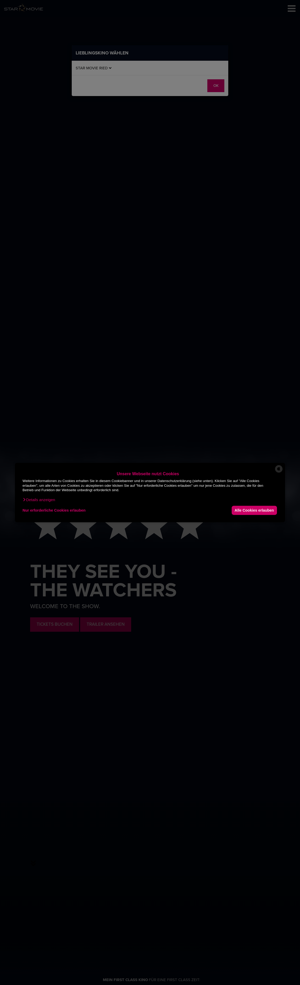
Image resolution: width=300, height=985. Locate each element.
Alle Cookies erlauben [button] (254, 510)
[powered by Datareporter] (279, 472)
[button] (39, 499)
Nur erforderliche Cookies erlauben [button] (54, 510)
